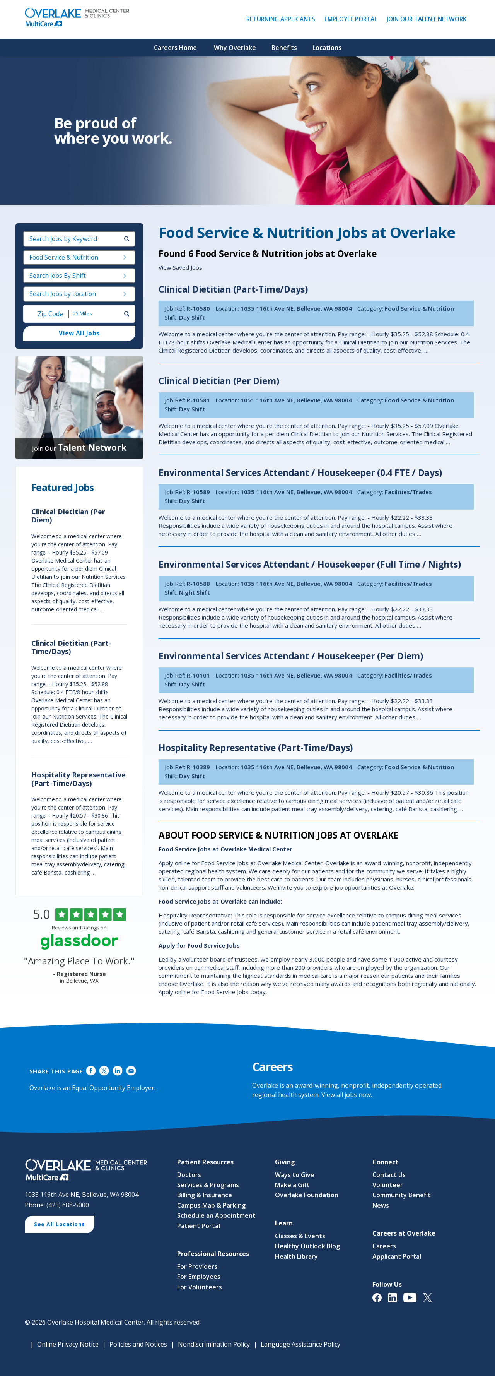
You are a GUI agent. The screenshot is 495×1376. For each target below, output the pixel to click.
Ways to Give (294, 1175)
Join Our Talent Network (426, 19)
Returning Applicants (282, 19)
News (380, 1205)
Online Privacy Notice (68, 1344)
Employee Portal (352, 19)
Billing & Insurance (204, 1195)
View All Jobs (79, 333)
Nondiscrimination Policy (214, 1344)
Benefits (284, 47)
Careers (384, 1246)
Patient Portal (198, 1226)
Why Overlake (235, 47)
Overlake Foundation (306, 1195)
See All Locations (62, 1225)
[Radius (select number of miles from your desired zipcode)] (95, 314)
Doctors (189, 1175)
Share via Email (131, 1071)
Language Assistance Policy (300, 1344)
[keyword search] (79, 239)
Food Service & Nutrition (63, 257)
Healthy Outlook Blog (307, 1246)
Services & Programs (208, 1185)
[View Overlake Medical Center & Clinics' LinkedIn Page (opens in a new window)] (395, 1301)
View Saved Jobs (180, 267)
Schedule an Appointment (216, 1215)
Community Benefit (401, 1195)
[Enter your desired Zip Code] (49, 314)
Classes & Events (300, 1236)
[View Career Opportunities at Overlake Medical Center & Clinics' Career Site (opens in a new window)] (93, 1170)
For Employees (198, 1277)
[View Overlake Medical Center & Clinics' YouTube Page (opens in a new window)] (413, 1301)
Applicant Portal (396, 1256)
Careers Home (175, 47)
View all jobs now (346, 1094)
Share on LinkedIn (118, 1071)
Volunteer (387, 1185)
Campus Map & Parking (211, 1205)
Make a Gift (292, 1185)
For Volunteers (199, 1287)
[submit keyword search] (126, 238)
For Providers (197, 1266)
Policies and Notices (138, 1344)
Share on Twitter (104, 1071)
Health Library (296, 1256)
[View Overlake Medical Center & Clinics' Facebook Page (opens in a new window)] (380, 1301)
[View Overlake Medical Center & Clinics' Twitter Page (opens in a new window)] (430, 1301)
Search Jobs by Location (62, 294)
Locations (326, 47)
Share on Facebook (91, 1071)
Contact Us (389, 1175)
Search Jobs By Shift (57, 276)
